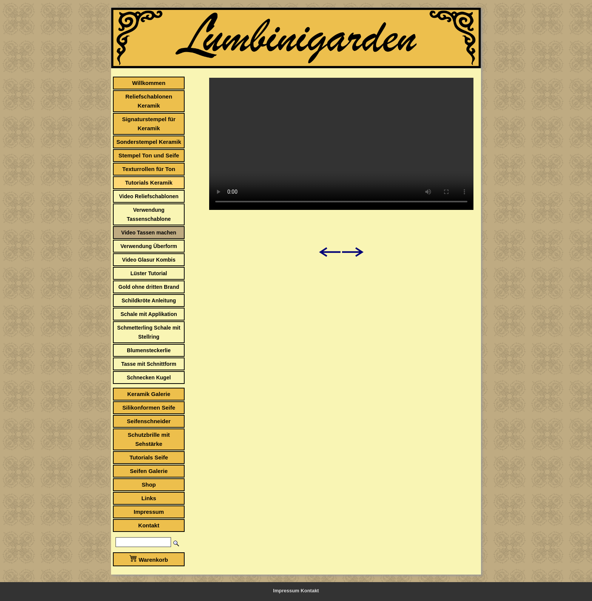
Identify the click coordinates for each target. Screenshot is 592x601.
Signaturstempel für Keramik (149, 123)
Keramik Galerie (148, 394)
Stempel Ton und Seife (149, 155)
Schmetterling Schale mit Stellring (148, 332)
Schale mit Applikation (148, 314)
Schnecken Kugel (149, 377)
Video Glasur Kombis (148, 260)
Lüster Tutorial (149, 273)
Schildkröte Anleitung (149, 300)
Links (148, 498)
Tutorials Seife (149, 457)
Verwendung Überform (148, 246)
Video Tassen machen (148, 233)
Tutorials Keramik (149, 182)
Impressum (149, 512)
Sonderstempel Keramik (148, 142)
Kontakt (148, 525)
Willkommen (148, 83)
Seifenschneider (149, 421)
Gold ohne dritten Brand (149, 287)
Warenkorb (149, 558)
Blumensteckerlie (149, 350)
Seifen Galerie (149, 471)
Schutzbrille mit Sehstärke (149, 439)
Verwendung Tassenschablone (149, 214)
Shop (149, 484)
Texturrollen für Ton (148, 169)
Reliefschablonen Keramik (148, 101)
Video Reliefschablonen (149, 196)
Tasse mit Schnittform (148, 364)
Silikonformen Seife (148, 407)
